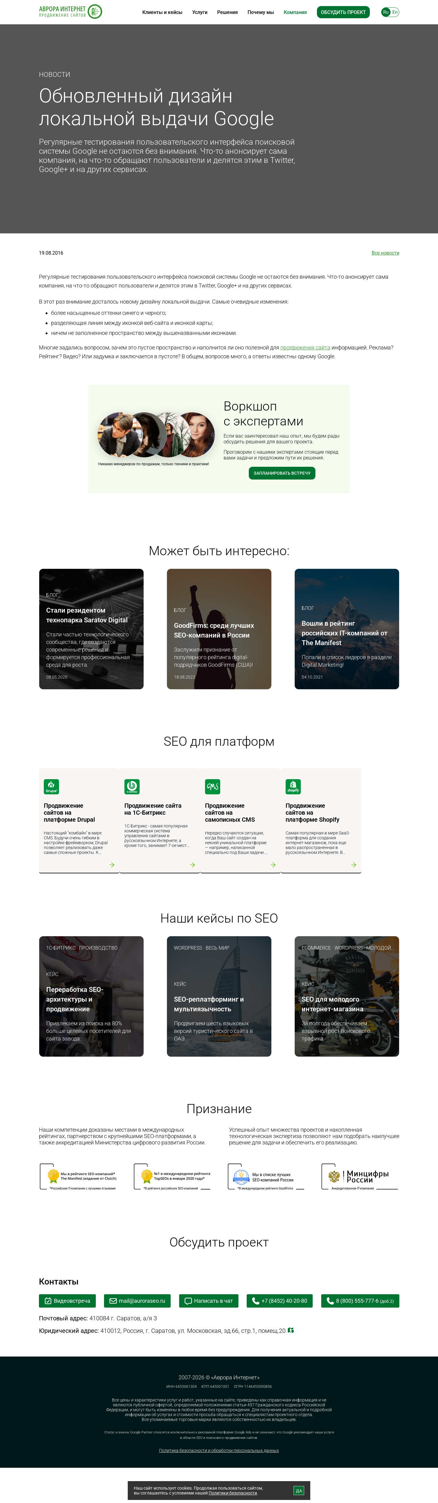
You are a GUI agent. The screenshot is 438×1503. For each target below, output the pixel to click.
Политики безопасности (233, 1493)
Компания (295, 12)
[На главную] (70, 12)
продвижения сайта (305, 347)
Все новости (385, 253)
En (395, 12)
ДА (299, 1490)
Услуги (199, 12)
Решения (227, 12)
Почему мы (261, 12)
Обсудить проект (343, 12)
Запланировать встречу (282, 473)
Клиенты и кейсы (162, 12)
